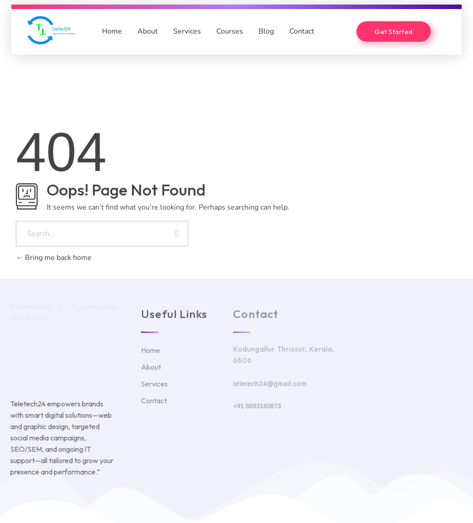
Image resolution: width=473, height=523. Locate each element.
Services (187, 31)
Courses (229, 31)
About (147, 31)
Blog (266, 31)
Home (112, 31)
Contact (301, 31)
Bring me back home (54, 258)
